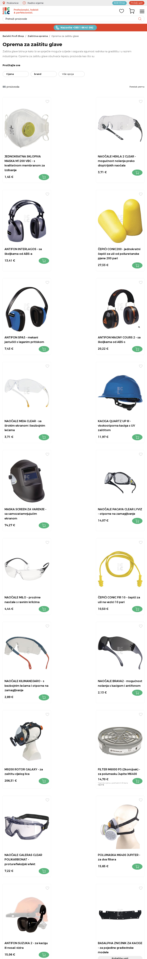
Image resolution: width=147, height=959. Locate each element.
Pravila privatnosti (121, 860)
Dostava (116, 855)
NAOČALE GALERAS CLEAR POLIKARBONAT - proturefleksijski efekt (72, 583)
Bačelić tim (118, 878)
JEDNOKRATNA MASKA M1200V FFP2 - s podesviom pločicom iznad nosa (73, 753)
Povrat (115, 838)
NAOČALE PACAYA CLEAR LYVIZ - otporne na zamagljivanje (23, 416)
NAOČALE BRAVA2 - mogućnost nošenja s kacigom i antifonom (68, 500)
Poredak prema (136, 87)
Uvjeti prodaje (119, 826)
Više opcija (68, 74)
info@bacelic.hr (82, 841)
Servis (114, 872)
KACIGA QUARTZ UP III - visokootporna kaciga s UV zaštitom (72, 328)
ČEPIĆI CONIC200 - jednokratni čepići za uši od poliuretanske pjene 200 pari (25, 245)
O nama (116, 849)
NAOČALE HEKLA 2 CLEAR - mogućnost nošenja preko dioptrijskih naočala (72, 157)
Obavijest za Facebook (124, 866)
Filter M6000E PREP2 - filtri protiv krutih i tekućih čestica (121, 669)
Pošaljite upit (73, 680)
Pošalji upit (137, 2)
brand (37, 74)
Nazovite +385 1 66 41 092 (77, 27)
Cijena (10, 74)
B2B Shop (119, 2)
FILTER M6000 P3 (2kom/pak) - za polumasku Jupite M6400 (23, 583)
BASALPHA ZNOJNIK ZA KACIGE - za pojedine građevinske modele (70, 669)
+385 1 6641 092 (79, 831)
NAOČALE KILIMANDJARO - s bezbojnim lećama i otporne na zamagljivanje (24, 500)
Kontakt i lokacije (121, 832)
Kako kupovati (120, 843)
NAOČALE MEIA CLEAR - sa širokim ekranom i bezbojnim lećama (23, 328)
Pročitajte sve (11, 65)
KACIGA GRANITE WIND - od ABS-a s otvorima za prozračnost (121, 753)
